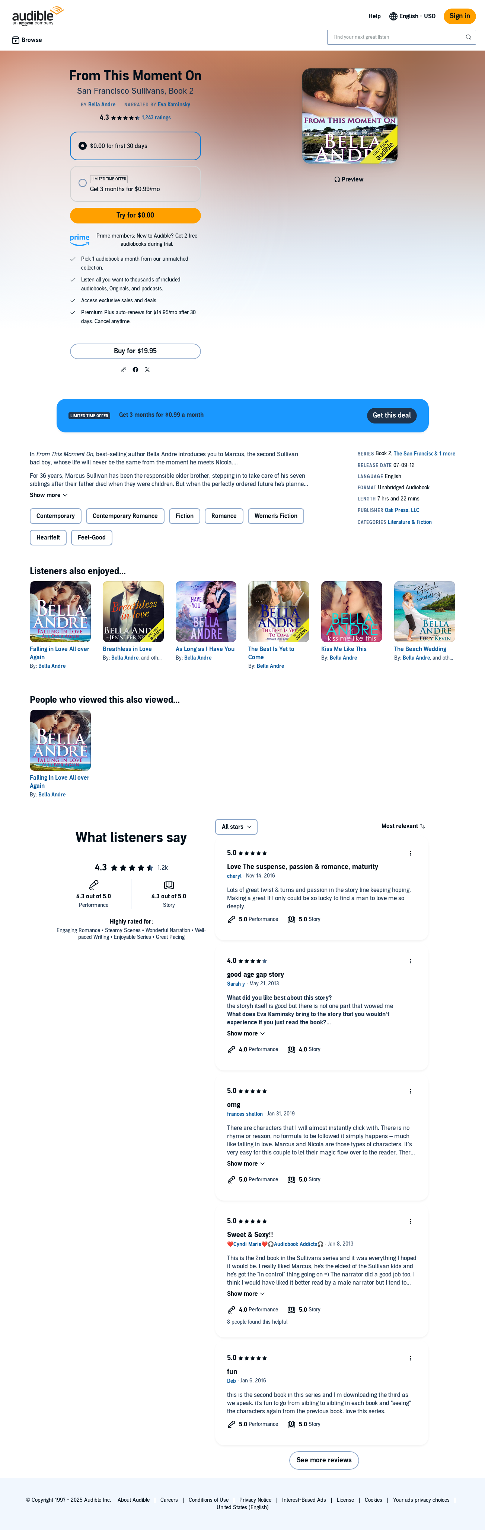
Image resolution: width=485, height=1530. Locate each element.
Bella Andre (52, 666)
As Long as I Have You (205, 649)
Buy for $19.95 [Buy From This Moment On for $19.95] (135, 351)
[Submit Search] (469, 37)
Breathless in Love (127, 649)
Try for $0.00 (135, 215)
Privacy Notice (255, 1500)
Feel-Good (92, 537)
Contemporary (55, 516)
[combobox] (401, 37)
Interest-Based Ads (304, 1500)
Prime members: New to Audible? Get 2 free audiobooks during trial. (146, 240)
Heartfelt (48, 537)
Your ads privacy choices (421, 1500)
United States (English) (243, 1507)
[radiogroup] (135, 167)
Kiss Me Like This (344, 649)
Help (374, 16)
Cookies (373, 1500)
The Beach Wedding (420, 649)
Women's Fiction (276, 516)
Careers (169, 1500)
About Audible (134, 1500)
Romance (224, 516)
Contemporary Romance (125, 516)
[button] (124, 369)
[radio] (135, 146)
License (345, 1500)
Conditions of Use (209, 1500)
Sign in (460, 16)
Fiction (185, 516)
